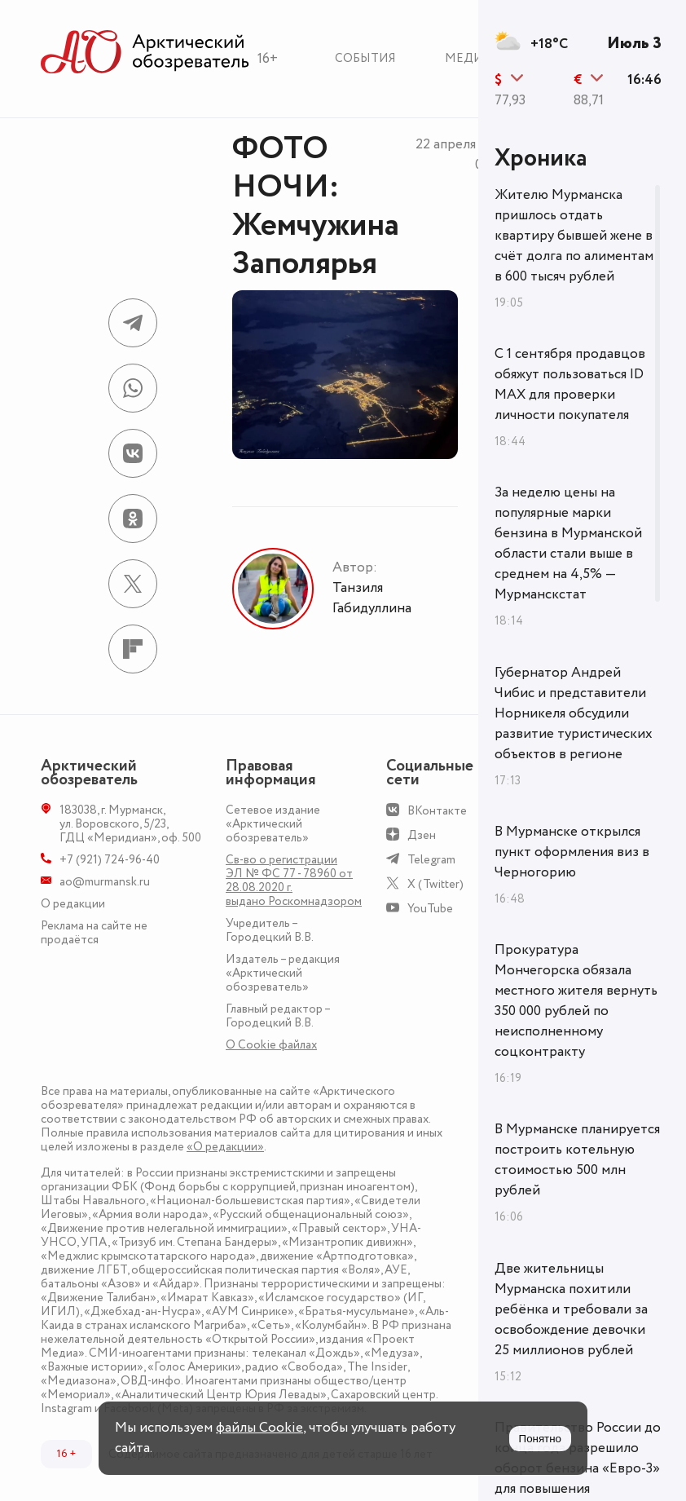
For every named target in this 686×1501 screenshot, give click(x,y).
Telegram (431, 860)
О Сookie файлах (271, 1045)
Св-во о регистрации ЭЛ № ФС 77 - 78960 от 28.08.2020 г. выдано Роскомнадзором (294, 880)
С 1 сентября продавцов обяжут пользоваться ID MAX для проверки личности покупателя (570, 384)
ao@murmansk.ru (104, 882)
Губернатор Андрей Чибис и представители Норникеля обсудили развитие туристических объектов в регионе (574, 713)
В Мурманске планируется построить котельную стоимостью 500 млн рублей (577, 1159)
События (365, 58)
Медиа (468, 58)
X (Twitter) (435, 884)
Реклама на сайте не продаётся (94, 933)
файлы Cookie (259, 1427)
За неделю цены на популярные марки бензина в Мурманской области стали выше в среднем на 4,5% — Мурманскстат (568, 543)
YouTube (430, 909)
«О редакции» (225, 1146)
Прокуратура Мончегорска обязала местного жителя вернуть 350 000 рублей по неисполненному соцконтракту (576, 1001)
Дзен (421, 835)
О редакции (73, 904)
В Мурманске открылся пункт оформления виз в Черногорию (572, 852)
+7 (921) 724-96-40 (109, 860)
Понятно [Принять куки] (540, 1439)
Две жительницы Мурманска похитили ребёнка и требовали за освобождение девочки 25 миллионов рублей (571, 1309)
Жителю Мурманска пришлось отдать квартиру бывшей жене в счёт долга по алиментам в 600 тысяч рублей (574, 235)
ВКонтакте (437, 811)
